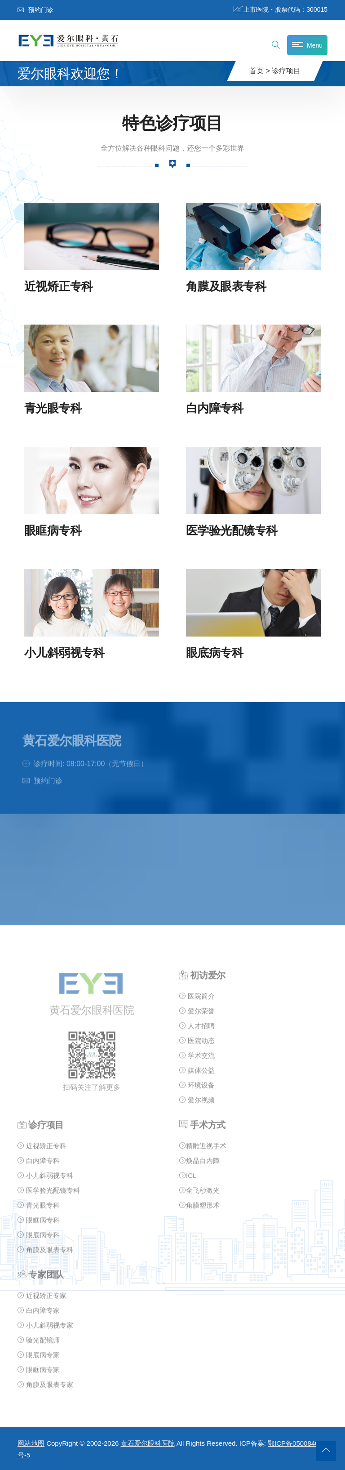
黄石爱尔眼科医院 (148, 1443)
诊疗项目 (286, 71)
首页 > (259, 71)
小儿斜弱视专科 (64, 652)
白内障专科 (214, 408)
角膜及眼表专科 (226, 286)
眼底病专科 (214, 652)
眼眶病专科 (52, 530)
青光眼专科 (52, 408)
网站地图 (31, 1443)
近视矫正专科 (58, 286)
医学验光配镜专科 (232, 530)
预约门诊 (35, 9)
